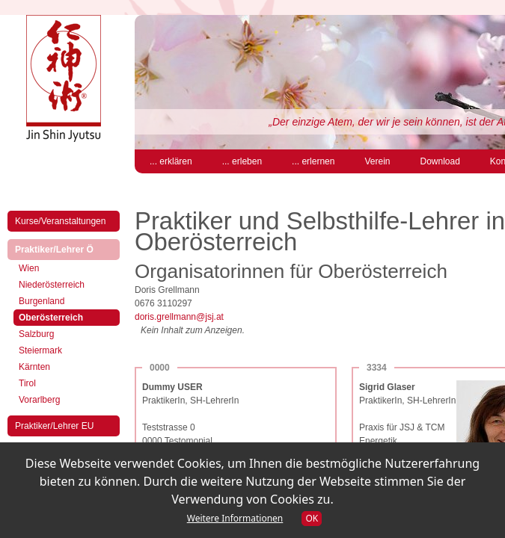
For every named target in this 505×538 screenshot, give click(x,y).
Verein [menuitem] (377, 161)
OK (311, 518)
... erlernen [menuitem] (313, 161)
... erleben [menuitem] (242, 161)
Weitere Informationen (235, 518)
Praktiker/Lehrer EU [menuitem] (54, 426)
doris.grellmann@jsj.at (179, 317)
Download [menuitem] (439, 161)
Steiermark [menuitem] (40, 350)
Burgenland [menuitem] (41, 301)
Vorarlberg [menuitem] (39, 400)
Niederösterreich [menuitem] (52, 284)
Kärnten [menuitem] (34, 367)
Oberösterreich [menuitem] (63, 316)
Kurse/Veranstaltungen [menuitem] (60, 221)
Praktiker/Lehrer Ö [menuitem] (67, 248)
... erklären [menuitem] (171, 161)
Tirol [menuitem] (27, 383)
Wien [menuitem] (29, 268)
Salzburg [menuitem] (36, 334)
